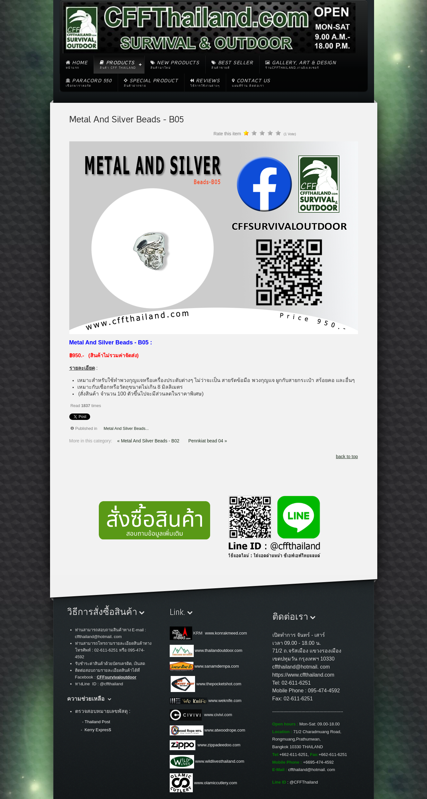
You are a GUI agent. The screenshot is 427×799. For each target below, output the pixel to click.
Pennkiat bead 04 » (207, 440)
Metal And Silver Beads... (126, 428)
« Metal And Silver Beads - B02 (149, 440)
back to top (347, 456)
